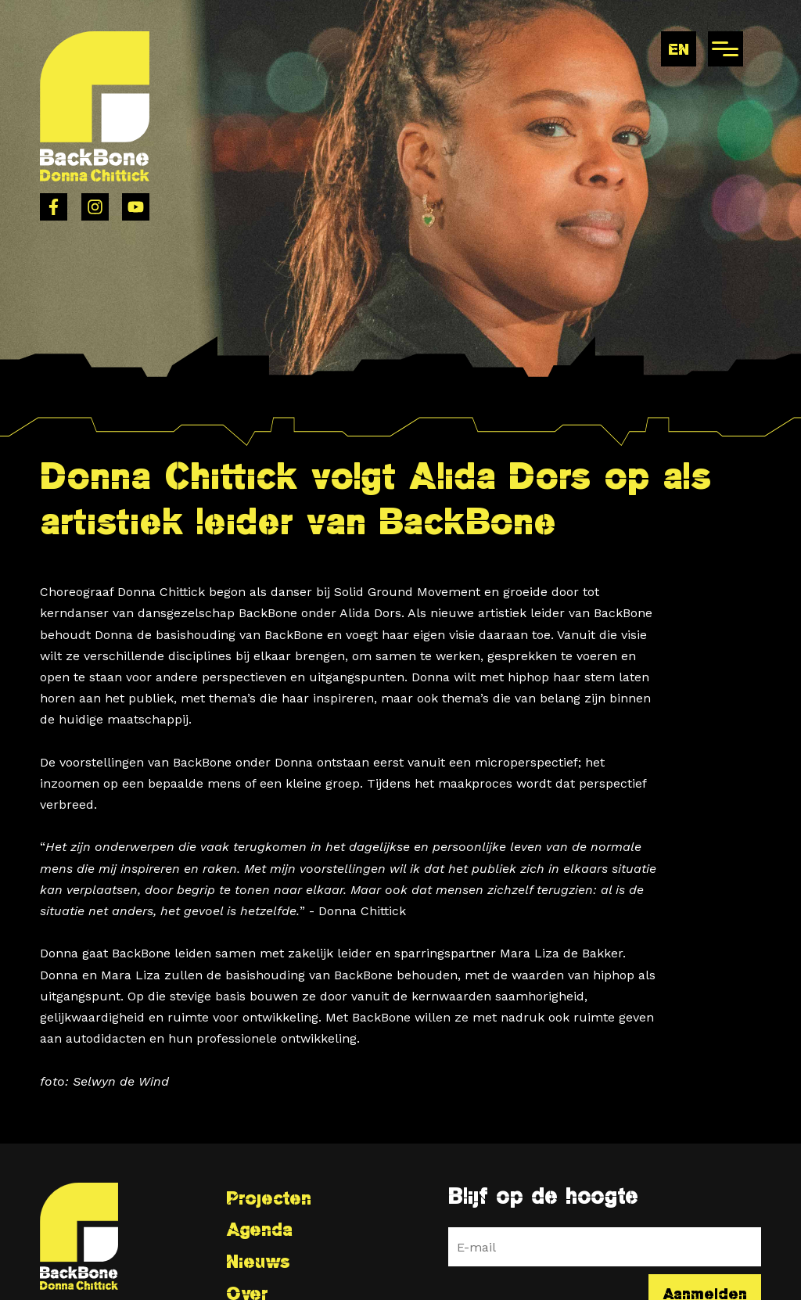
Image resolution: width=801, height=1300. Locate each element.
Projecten (268, 1197)
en (678, 49)
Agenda (259, 1229)
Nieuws (258, 1261)
